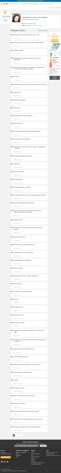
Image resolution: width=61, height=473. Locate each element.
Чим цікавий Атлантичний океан (22, 139)
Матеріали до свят (50, 453)
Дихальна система (18, 314)
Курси (17, 456)
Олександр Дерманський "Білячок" (23, 260)
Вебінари (18, 453)
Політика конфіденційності (21, 470)
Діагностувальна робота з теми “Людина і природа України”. (29, 42)
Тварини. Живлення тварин (21, 356)
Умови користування (12, 470)
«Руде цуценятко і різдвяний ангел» (23, 372)
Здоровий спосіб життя (20, 237)
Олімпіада (47, 3)
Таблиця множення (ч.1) (20, 403)
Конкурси (42, 3)
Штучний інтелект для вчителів (37, 462)
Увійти (5, 21)
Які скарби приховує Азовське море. (23, 156)
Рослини (16, 380)
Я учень (50, 7)
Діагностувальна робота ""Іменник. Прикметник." (26, 275)
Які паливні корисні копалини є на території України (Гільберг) (29, 195)
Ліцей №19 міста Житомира (36, 25)
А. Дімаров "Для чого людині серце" (23, 291)
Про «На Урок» (4, 452)
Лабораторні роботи (35, 456)
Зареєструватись (5, 16)
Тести (20, 3)
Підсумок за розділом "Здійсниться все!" (24, 349)
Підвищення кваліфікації (33, 3)
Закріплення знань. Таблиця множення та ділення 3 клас (28, 419)
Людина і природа (18, 50)
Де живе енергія (18, 179)
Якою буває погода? (19, 171)
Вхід (54, 7)
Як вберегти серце (18, 307)
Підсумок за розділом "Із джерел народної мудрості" (27, 426)
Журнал (11, 3)
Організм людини (18, 268)
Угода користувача (4, 470)
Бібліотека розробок (35, 453)
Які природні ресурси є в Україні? (22, 187)
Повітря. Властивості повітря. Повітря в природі (26, 411)
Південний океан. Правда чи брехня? (23, 115)
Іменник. (16, 299)
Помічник (25, 3)
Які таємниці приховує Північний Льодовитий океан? (27, 131)
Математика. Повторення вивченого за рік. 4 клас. (27, 34)
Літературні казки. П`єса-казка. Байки (23, 252)
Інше (51, 3)
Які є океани (17, 107)
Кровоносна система (19, 322)
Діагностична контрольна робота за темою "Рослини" (27, 364)
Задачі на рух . (17, 92)
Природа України (18, 219)
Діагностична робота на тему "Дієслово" (24, 244)
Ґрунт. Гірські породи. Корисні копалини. (24, 395)
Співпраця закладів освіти (6, 453)
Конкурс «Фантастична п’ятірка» (53, 455)
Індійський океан (18, 123)
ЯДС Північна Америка (19, 100)
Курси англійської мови (36, 464)
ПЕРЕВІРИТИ (43, 445)
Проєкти (33, 458)
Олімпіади (33, 461)
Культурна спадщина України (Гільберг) (24, 202)
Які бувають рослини (19, 388)
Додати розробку (54, 78)
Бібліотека (16, 3)
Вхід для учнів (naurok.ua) (51, 452)
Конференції (18, 455)
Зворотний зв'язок (6, 457)
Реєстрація (58, 7)
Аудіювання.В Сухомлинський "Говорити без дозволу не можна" (30, 84)
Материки (16, 76)
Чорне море (17, 163)
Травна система (18, 283)
